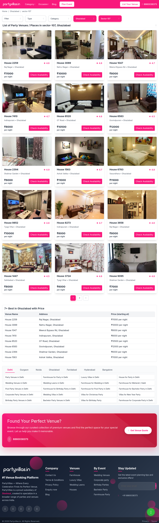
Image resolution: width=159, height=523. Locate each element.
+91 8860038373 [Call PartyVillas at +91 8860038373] (124, 496)
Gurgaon (24, 370)
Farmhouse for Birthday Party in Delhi (59, 389)
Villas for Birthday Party (91, 401)
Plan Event (67, 4)
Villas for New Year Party (129, 395)
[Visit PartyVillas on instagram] (14, 506)
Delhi (10, 370)
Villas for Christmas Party (92, 395)
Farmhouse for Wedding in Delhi (95, 383)
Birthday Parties (98, 485)
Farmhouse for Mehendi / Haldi (132, 383)
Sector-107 (110, 18)
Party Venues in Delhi (14, 377)
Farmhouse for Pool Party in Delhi (95, 389)
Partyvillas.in (15, 519)
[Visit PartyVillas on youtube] (39, 506)
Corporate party (98, 480)
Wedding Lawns (76, 485)
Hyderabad (89, 370)
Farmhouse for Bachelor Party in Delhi (135, 389)
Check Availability (39, 75)
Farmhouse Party (99, 495)
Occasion (43, 4)
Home (4, 11)
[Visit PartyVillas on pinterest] (31, 506)
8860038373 (149, 4)
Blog (54, 4)
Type (36, 18)
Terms (154, 519)
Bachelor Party (98, 490)
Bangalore (107, 370)
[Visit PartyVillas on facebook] (5, 506)
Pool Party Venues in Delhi (16, 389)
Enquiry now (54, 493)
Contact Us (53, 475)
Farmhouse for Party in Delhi (55, 377)
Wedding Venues (99, 475)
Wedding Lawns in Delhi (53, 383)
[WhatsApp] (151, 512)
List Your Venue (130, 4)
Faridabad (72, 370)
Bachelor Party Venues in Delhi (56, 401)
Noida (39, 370)
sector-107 (26, 11)
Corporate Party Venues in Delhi (19, 395)
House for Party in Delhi (129, 377)
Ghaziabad (14, 11)
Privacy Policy (54, 488)
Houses (73, 490)
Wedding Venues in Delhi (16, 383)
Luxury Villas (75, 480)
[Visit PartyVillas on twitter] (22, 506)
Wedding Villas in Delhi (53, 395)
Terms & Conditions (53, 481)
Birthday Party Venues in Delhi (18, 401)
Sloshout (26, 490)
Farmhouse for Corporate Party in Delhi (136, 401)
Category (30, 4)
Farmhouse (74, 475)
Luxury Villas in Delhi (90, 377)
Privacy (145, 519)
